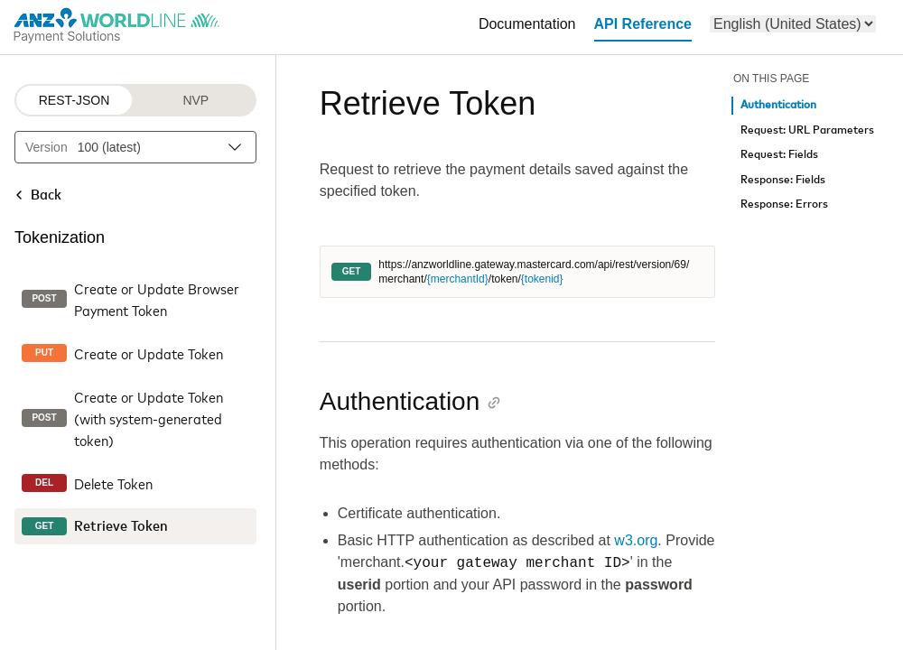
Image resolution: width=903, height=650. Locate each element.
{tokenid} (542, 279)
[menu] (793, 23)
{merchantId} (458, 279)
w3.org (635, 540)
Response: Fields (782, 180)
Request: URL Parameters (807, 130)
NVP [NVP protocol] (195, 100)
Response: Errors (784, 204)
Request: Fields (779, 155)
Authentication (778, 105)
